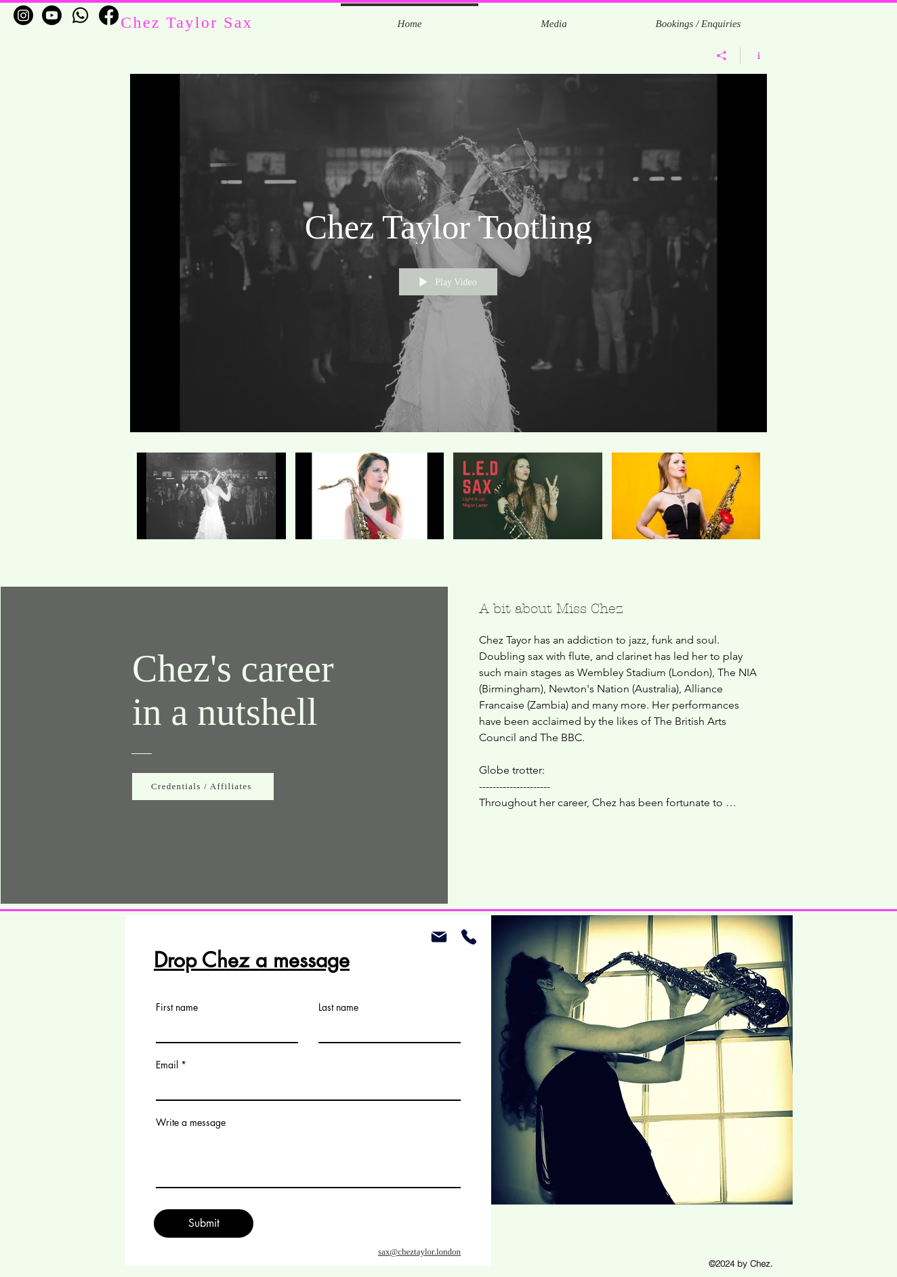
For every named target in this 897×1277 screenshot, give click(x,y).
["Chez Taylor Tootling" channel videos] (448, 505)
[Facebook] (109, 15)
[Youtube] (52, 15)
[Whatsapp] (80, 15)
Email (167, 1065)
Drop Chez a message (252, 960)
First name (177, 1007)
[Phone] (469, 937)
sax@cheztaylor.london (419, 1252)
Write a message (191, 1122)
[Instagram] (23, 15)
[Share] (721, 55)
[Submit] (203, 1223)
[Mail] (439, 937)
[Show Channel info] (753, 55)
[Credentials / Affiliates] (203, 786)
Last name (338, 1007)
